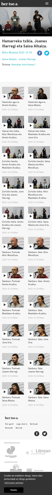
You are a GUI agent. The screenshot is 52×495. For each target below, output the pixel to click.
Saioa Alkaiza (9, 59)
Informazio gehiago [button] (13, 483)
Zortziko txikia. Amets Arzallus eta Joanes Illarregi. (12, 225)
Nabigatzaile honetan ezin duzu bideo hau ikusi (26, 21)
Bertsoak (34, 424)
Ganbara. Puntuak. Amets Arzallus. (11, 283)
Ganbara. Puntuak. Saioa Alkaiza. (11, 399)
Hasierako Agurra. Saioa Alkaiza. (37, 104)
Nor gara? (9, 424)
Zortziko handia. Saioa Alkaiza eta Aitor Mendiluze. (39, 164)
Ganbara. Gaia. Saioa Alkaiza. (38, 399)
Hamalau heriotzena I (23, 64)
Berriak (19, 428)
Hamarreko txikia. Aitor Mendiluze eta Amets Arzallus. (11, 134)
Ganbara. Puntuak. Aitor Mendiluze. (11, 254)
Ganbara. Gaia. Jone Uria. (38, 341)
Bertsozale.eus (12, 452)
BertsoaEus (14, 3)
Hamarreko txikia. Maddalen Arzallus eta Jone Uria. (39, 134)
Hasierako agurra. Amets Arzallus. (11, 104)
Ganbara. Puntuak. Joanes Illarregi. (11, 370)
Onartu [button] (13, 490)
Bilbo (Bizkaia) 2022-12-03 (17, 52)
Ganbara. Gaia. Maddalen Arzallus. (37, 312)
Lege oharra (22, 424)
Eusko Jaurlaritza (15, 471)
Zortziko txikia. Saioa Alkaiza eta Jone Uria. (38, 223)
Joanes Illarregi (27, 59)
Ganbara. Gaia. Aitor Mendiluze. (38, 254)
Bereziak (9, 428)
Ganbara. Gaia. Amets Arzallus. (39, 283)
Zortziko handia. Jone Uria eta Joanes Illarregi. (13, 194)
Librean (38, 452)
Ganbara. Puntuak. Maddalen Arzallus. (11, 312)
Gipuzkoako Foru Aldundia (37, 471)
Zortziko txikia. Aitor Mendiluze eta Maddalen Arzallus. (38, 194)
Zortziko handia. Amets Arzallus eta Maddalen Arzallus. (11, 164)
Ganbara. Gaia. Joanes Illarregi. (36, 370)
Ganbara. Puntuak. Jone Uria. (11, 341)
